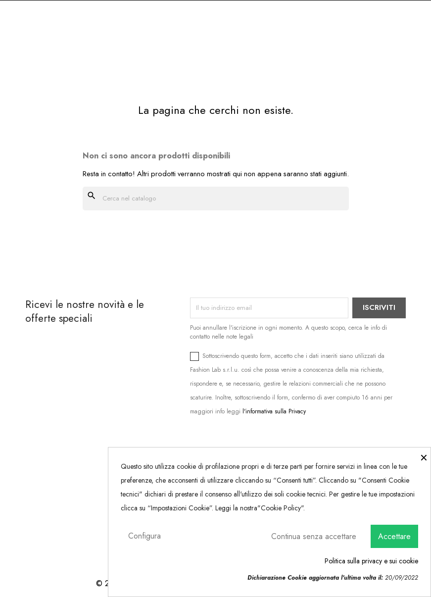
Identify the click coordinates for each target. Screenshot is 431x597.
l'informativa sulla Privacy (274, 411)
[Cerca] (216, 198)
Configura (144, 536)
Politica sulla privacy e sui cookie (371, 561)
